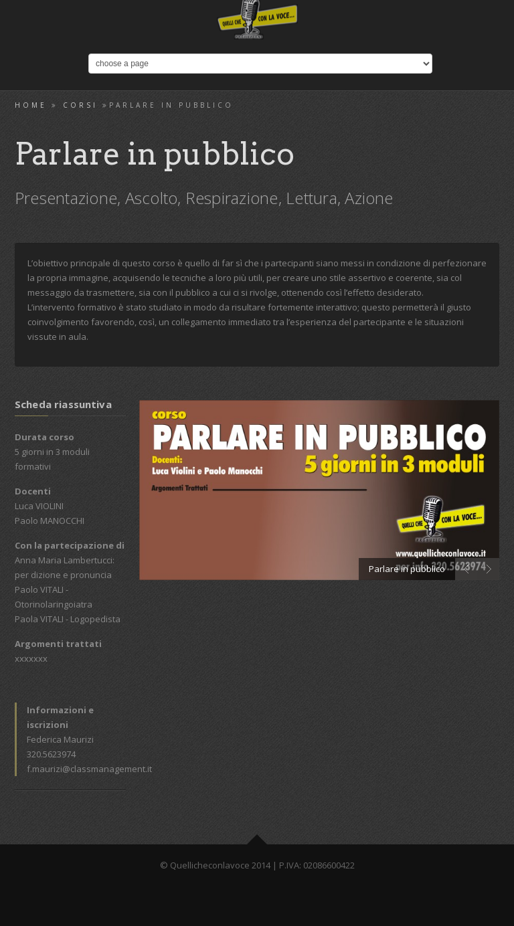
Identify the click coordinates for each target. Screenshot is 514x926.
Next (488, 569)
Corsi (80, 105)
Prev (466, 569)
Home (31, 105)
